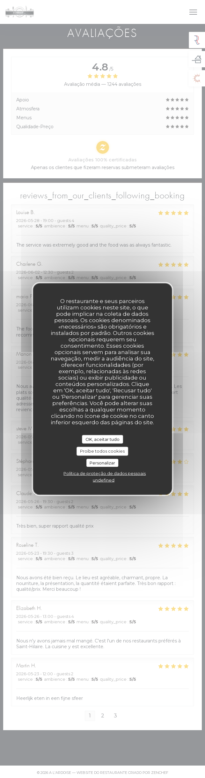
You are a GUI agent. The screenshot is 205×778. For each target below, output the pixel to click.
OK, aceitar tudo (102, 438)
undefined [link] (103, 480)
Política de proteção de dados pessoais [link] (104, 473)
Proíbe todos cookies (102, 451)
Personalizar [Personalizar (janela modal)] (102, 462)
